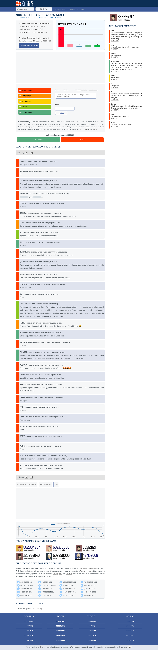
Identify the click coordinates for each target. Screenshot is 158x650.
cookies (40, 647)
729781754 (130, 621)
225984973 (130, 640)
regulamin (93, 90)
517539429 (114, 71)
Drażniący (25, 96)
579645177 (114, 79)
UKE (80, 129)
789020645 (130, 631)
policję (95, 129)
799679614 (92, 626)
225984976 (29, 631)
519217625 (60, 635)
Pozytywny (25, 112)
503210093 (130, 635)
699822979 (92, 635)
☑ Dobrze (38, 140)
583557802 (29, 626)
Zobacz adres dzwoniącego (29, 45)
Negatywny (25, 90)
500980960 (92, 640)
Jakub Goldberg (36, 609)
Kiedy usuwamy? (45, 484)
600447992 (29, 640)
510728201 (114, 126)
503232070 (114, 49)
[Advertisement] (60, 67)
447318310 (114, 118)
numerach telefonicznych (89, 568)
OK (130, 647)
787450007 (60, 631)
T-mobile (69, 574)
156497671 (114, 110)
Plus (60, 574)
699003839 (29, 635)
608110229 (29, 621)
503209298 (114, 100)
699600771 (130, 626)
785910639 (114, 41)
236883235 (92, 621)
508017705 (114, 57)
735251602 (60, 626)
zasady (84, 90)
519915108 (114, 88)
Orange (55, 574)
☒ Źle (82, 140)
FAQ (56, 484)
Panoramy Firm (85, 571)
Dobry (23, 107)
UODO (85, 129)
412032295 (92, 631)
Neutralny (25, 101)
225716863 (60, 640)
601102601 (60, 621)
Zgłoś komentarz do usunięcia (26, 484)
